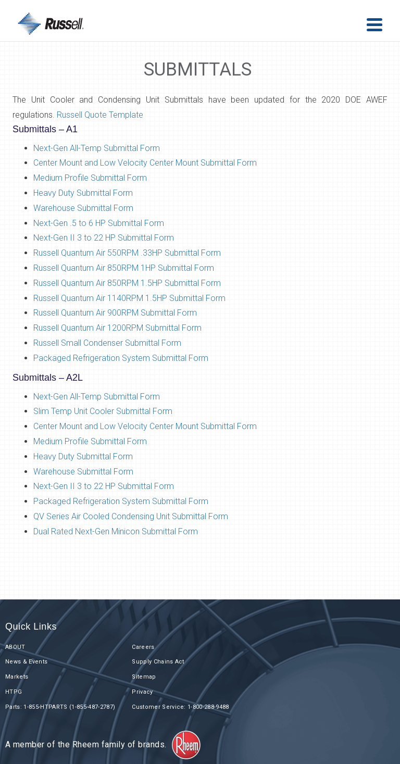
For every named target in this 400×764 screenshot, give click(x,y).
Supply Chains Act (158, 661)
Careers (143, 647)
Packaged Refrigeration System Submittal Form (120, 358)
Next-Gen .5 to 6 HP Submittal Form (98, 223)
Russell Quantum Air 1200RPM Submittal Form (117, 328)
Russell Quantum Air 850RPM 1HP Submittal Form (123, 268)
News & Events (26, 661)
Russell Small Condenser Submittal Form (107, 343)
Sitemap (144, 676)
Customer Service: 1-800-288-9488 (180, 707)
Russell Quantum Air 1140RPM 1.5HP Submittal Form (129, 298)
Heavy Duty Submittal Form (83, 193)
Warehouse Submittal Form (83, 208)
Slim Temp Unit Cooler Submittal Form (102, 411)
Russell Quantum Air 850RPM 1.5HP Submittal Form (127, 283)
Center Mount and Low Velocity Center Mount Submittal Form (145, 163)
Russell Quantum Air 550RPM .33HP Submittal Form (127, 253)
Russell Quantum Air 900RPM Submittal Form (115, 313)
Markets (16, 676)
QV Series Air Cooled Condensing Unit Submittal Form (131, 516)
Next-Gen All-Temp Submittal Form (96, 148)
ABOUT (15, 647)
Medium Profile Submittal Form (90, 178)
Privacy (142, 691)
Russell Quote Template (100, 115)
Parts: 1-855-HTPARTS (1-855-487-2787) (60, 707)
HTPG (13, 691)
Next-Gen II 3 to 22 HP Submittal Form (103, 238)
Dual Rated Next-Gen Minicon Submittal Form (116, 531)
